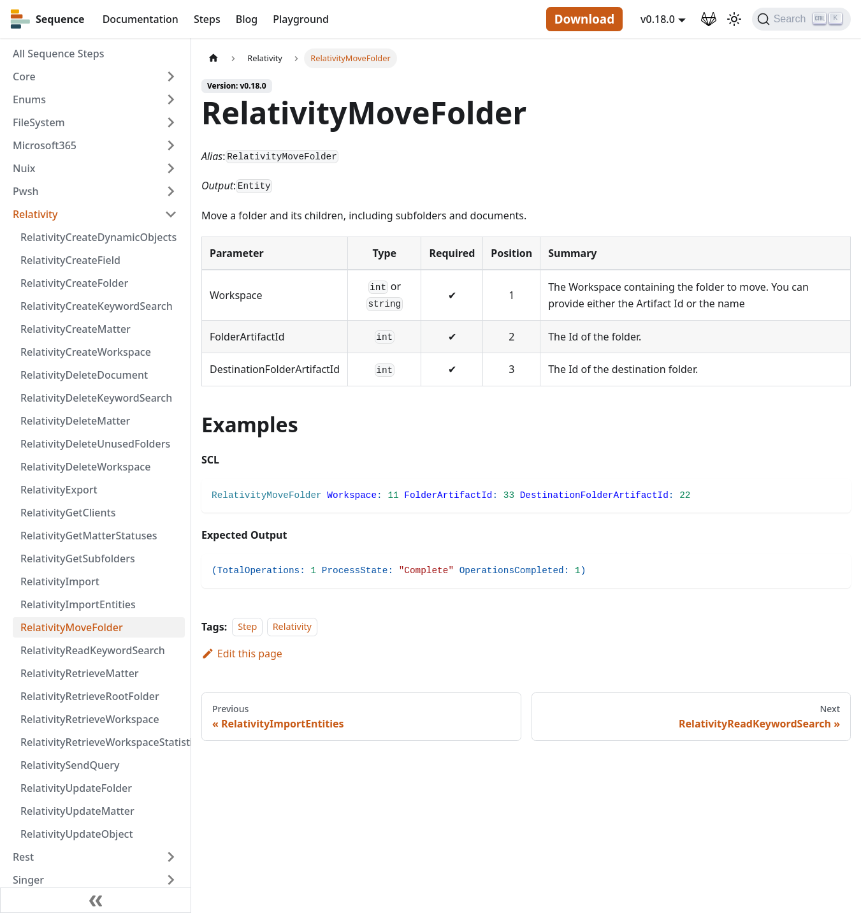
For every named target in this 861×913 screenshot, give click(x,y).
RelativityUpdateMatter (77, 811)
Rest (23, 857)
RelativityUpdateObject (76, 834)
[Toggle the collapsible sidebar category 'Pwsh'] (171, 191)
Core (24, 76)
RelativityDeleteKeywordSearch (96, 398)
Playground (301, 19)
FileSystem (39, 122)
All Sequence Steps (58, 54)
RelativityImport (59, 581)
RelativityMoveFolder (71, 627)
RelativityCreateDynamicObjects (98, 237)
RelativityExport (59, 490)
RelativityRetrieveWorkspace (89, 719)
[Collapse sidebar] (95, 900)
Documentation (140, 19)
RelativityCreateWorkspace (85, 352)
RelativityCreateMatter (75, 329)
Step (247, 627)
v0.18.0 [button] (657, 19)
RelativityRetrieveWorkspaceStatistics (102, 742)
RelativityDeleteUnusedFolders (95, 444)
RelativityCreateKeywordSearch (96, 306)
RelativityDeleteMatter (75, 421)
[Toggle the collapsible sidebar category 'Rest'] (171, 857)
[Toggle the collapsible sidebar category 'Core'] (171, 76)
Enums (29, 99)
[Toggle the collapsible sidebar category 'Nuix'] (171, 168)
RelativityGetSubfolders (77, 558)
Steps (207, 19)
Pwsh (25, 191)
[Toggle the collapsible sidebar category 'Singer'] (171, 880)
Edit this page (241, 653)
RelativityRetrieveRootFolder (89, 696)
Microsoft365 (44, 145)
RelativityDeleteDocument (84, 375)
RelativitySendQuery (69, 765)
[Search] (801, 19)
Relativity (35, 214)
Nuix (24, 168)
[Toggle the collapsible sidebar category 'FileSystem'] (171, 122)
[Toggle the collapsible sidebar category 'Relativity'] (171, 214)
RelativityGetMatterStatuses (88, 536)
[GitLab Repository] (708, 19)
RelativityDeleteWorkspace (85, 467)
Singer (28, 880)
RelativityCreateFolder (74, 283)
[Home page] (213, 58)
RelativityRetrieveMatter (79, 673)
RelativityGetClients (67, 513)
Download (584, 19)
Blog (246, 19)
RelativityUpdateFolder (76, 788)
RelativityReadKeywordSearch (92, 650)
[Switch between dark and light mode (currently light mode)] (734, 19)
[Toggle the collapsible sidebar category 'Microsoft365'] (171, 145)
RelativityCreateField (70, 260)
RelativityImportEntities (78, 604)
